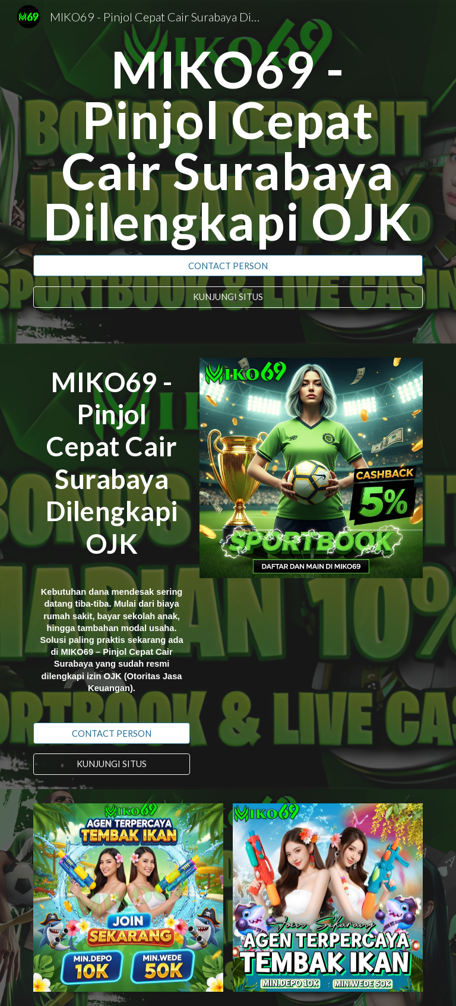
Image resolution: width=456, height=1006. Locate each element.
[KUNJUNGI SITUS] (228, 297)
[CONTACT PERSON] (228, 265)
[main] (227, 145)
